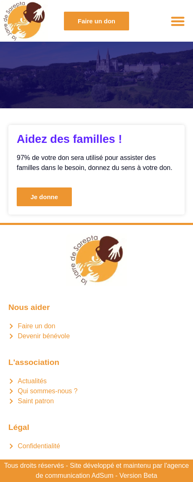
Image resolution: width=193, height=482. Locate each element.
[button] (178, 21)
